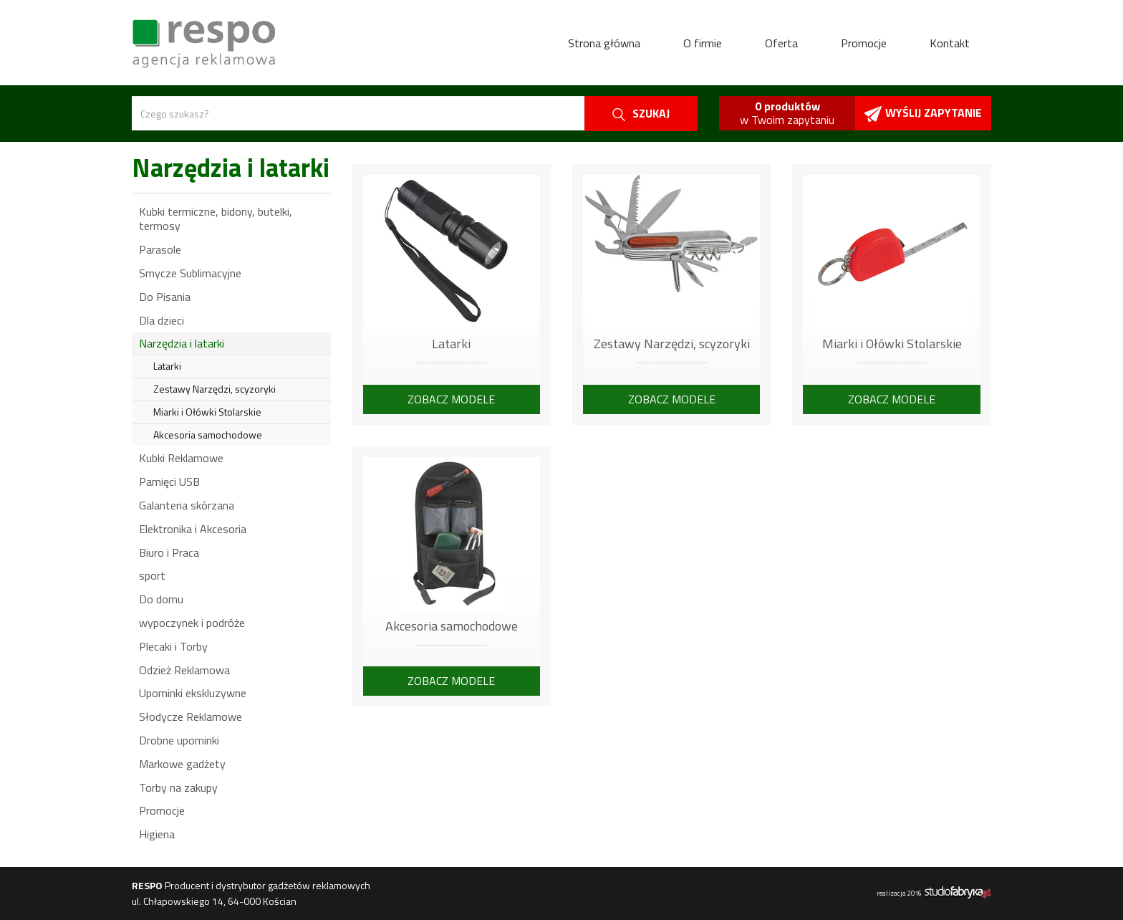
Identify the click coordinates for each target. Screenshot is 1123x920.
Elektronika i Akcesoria (192, 528)
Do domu (161, 599)
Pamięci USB (169, 481)
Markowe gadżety (182, 763)
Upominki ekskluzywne (192, 692)
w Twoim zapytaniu (787, 112)
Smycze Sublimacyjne (190, 273)
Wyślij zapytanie (923, 113)
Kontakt (950, 43)
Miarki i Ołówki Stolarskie (207, 411)
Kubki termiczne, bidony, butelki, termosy (215, 219)
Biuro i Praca (169, 552)
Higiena (157, 834)
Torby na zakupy (178, 787)
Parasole (160, 249)
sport (152, 575)
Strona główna (604, 43)
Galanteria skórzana (186, 505)
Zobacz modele (451, 399)
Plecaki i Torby (173, 646)
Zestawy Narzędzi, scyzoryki (214, 388)
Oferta (781, 43)
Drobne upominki (179, 740)
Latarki (167, 365)
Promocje (864, 43)
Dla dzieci (161, 320)
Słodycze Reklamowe (190, 716)
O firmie (702, 43)
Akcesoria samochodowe (207, 434)
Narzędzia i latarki (181, 343)
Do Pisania (165, 296)
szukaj (641, 113)
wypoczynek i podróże (192, 622)
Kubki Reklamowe (181, 457)
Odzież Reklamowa (184, 670)
